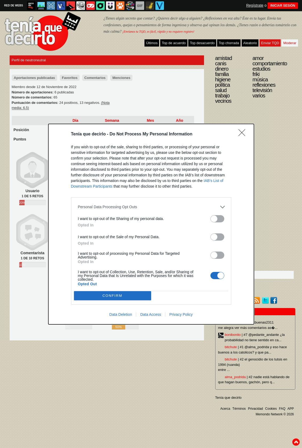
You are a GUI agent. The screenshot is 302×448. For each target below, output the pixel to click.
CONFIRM (113, 296)
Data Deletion (120, 314)
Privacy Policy (181, 314)
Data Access (150, 314)
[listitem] (151, 207)
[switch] (217, 218)
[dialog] (151, 224)
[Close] (243, 134)
